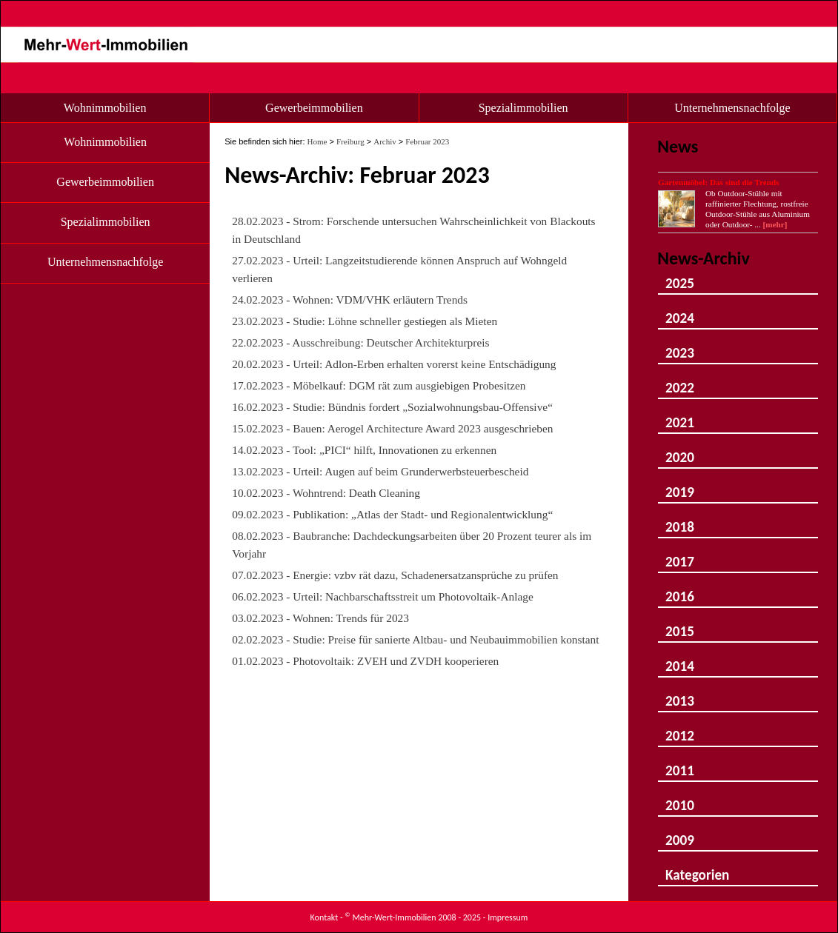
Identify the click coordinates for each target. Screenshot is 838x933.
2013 (679, 694)
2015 (679, 624)
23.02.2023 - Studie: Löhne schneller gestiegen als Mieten (364, 321)
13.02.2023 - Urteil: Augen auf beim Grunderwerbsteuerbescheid (380, 471)
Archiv (384, 141)
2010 (679, 798)
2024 (679, 311)
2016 (679, 590)
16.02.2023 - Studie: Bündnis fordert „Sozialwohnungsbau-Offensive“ (392, 407)
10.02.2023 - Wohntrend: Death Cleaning (326, 492)
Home (317, 141)
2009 (679, 833)
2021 (679, 416)
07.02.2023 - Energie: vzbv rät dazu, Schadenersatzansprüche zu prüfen (395, 575)
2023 (679, 346)
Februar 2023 (427, 141)
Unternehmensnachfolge (732, 107)
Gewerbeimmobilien (314, 107)
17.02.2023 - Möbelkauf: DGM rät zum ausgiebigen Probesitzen (378, 385)
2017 (679, 555)
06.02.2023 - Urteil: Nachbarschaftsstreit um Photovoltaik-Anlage (382, 596)
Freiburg (350, 141)
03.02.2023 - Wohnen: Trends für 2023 (320, 618)
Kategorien (697, 868)
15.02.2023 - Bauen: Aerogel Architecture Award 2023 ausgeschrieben (392, 428)
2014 (679, 659)
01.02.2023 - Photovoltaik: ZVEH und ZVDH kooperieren (365, 661)
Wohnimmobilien (105, 107)
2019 (679, 485)
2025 (679, 276)
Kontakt (324, 917)
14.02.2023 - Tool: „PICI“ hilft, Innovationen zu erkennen (364, 450)
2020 (679, 450)
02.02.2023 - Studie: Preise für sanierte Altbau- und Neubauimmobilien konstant (415, 639)
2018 (679, 520)
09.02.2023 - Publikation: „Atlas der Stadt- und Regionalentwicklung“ (392, 514)
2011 (679, 764)
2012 (679, 729)
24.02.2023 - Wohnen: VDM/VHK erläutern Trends (350, 299)
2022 (679, 381)
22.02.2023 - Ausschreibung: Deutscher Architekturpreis (360, 342)
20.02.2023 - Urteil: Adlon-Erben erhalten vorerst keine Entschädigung (394, 364)
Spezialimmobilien (523, 107)
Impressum (508, 917)
